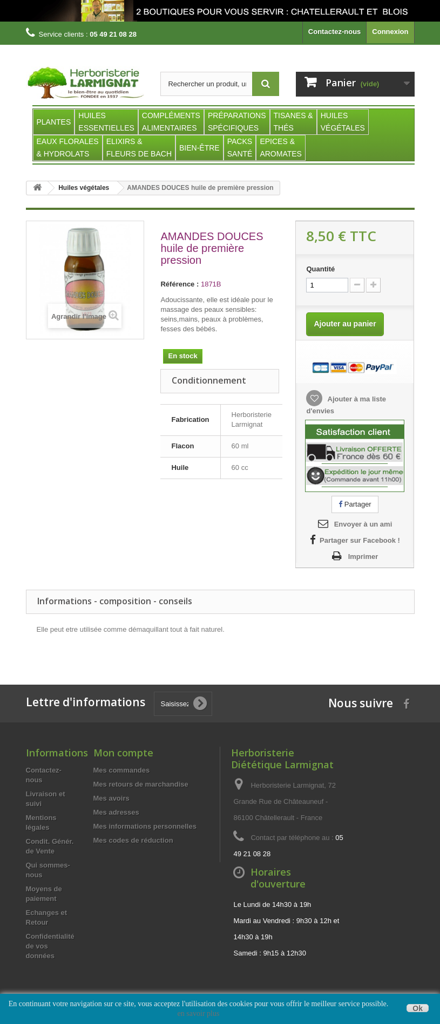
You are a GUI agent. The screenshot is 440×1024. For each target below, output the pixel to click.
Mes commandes (121, 770)
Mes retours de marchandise (140, 784)
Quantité (320, 269)
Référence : (179, 284)
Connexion (390, 32)
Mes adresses (116, 812)
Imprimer (363, 556)
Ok (417, 1008)
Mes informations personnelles (145, 826)
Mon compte (123, 752)
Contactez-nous (334, 32)
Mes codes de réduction (133, 840)
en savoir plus (199, 1013)
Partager (355, 504)
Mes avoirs (111, 798)
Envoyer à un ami (363, 524)
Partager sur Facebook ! (360, 540)
